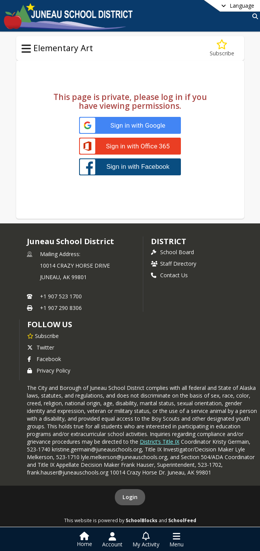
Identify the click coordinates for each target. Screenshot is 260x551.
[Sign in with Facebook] (130, 166)
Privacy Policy (48, 370)
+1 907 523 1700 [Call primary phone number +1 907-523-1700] (61, 296)
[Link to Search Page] (253, 16)
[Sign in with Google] (130, 125)
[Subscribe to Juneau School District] (43, 335)
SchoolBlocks (141, 520)
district (168, 241)
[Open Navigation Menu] (176, 540)
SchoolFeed (182, 520)
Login (130, 497)
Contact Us (169, 275)
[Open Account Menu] (112, 540)
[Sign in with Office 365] (130, 146)
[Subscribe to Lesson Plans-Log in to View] (222, 48)
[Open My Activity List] (145, 540)
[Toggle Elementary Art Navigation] (26, 48)
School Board (172, 252)
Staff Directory (173, 263)
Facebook (44, 359)
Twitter (40, 347)
